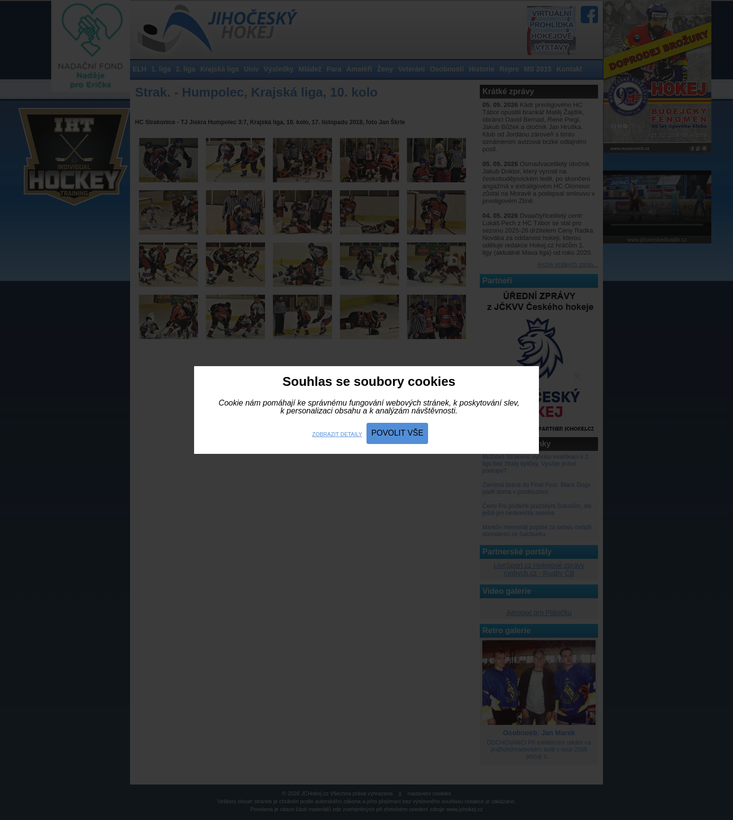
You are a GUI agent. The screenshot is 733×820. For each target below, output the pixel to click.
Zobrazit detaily (337, 434)
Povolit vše (397, 433)
